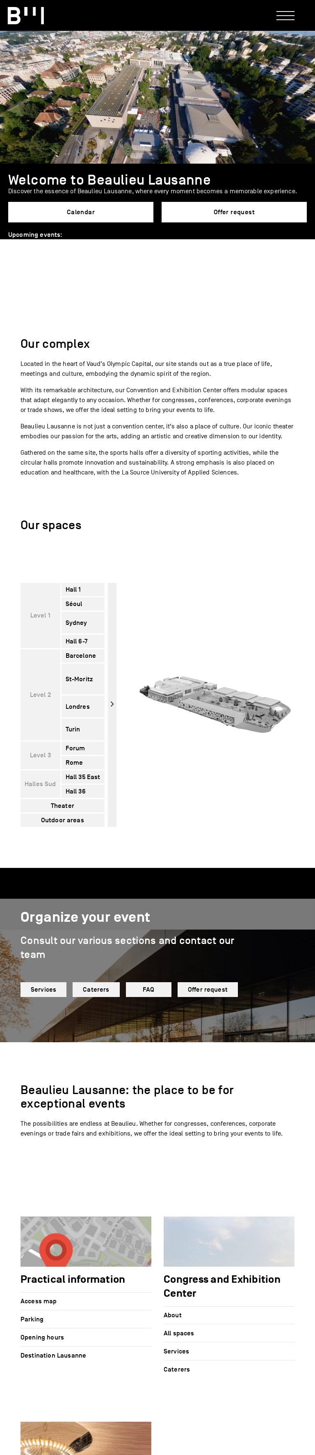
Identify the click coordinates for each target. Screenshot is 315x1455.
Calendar (81, 212)
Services (43, 989)
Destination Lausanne (53, 1355)
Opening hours (42, 1337)
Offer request (234, 212)
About (173, 1315)
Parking (32, 1319)
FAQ (148, 989)
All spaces (179, 1333)
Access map (39, 1301)
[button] (13, 242)
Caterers (96, 989)
